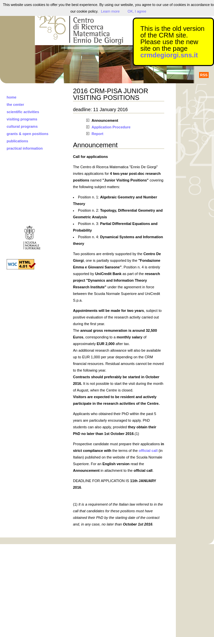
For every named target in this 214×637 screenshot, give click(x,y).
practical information (25, 148)
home (11, 97)
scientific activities (23, 112)
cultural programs (22, 126)
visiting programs (22, 119)
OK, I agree (137, 11)
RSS (204, 75)
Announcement (105, 120)
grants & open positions (27, 134)
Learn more (110, 11)
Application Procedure (111, 127)
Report (97, 134)
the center (15, 104)
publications (17, 141)
